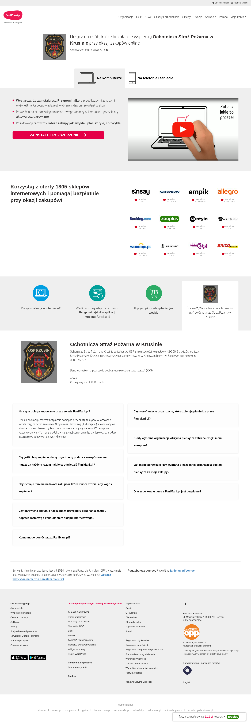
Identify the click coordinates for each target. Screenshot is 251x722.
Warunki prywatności (136, 659)
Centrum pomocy (19, 617)
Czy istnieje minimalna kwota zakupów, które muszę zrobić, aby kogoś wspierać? (65, 488)
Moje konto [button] (237, 17)
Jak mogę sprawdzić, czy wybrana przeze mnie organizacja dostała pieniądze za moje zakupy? (178, 468)
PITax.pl (217, 654)
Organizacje (126, 17)
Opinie (129, 608)
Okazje (197, 17)
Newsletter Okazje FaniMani (24, 635)
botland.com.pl (102, 710)
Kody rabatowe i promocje (23, 631)
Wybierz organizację (20, 612)
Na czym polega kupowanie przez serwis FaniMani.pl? (54, 411)
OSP (139, 17)
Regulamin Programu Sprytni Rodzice (144, 649)
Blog (70, 630)
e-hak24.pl (138, 710)
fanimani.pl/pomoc (182, 570)
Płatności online (80, 640)
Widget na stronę (76, 649)
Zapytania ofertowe (135, 626)
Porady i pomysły (19, 640)
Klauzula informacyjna (137, 663)
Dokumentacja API (77, 667)
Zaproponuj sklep (19, 645)
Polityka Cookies (134, 672)
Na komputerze (109, 78)
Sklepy (186, 17)
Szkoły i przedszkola (167, 17)
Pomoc (223, 17)
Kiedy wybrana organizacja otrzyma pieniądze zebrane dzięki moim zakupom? (178, 442)
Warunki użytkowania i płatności (142, 668)
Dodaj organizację (77, 617)
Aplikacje (210, 17)
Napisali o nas (133, 603)
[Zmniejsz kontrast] (220, 3)
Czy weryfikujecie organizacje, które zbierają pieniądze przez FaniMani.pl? (174, 415)
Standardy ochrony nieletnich (140, 654)
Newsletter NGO (76, 626)
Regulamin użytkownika (137, 640)
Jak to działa (16, 608)
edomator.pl (154, 710)
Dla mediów (131, 617)
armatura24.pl (121, 710)
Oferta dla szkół (133, 622)
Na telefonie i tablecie (155, 78)
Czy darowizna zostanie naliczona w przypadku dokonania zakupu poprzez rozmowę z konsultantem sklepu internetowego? (62, 514)
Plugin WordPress (77, 654)
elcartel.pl (43, 710)
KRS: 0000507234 (192, 620)
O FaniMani (131, 612)
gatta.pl (86, 710)
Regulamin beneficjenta (137, 645)
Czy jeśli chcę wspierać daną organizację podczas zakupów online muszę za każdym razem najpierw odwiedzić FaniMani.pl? (63, 461)
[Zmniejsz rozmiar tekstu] (239, 3)
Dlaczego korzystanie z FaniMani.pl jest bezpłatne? (167, 491)
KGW (148, 17)
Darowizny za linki (82, 644)
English (187, 682)
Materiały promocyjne (79, 621)
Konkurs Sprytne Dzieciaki (139, 682)
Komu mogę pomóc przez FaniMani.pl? (44, 537)
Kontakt (129, 631)
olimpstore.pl (71, 710)
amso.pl (56, 710)
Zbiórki (71, 635)
